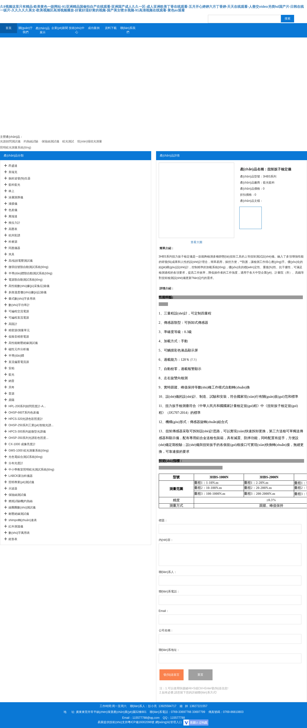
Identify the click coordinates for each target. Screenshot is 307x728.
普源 (11, 393)
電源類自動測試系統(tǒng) (26, 279)
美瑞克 (13, 172)
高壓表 (13, 229)
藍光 (11, 374)
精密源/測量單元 (19, 330)
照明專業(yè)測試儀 (21, 482)
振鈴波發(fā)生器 (19, 178)
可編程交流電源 (19, 311)
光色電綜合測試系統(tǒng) (26, 457)
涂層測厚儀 (16, 197)
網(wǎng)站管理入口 (168, 722)
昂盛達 (13, 165)
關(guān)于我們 (26, 30)
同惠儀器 (14, 248)
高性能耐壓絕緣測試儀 (23, 343)
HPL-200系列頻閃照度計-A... (27, 406)
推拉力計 (14, 222)
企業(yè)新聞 (59, 28)
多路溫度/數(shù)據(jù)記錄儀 (28, 292)
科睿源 (13, 241)
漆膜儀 (13, 203)
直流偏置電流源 (19, 362)
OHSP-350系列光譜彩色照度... (28, 438)
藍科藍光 (14, 184)
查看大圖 (196, 242)
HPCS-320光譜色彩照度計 (26, 419)
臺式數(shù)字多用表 (22, 298)
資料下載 (111, 28)
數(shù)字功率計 (19, 305)
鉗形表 (13, 539)
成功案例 (94, 28)
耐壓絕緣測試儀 (19, 514)
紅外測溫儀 (16, 526)
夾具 (11, 254)
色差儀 (13, 210)
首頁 (8, 28)
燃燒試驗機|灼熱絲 (21, 501)
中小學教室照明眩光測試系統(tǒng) (31, 469)
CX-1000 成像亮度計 (22, 444)
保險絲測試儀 (17, 495)
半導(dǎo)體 (16, 355)
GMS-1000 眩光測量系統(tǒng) (29, 450)
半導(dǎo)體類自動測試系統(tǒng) (30, 273)
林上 (11, 191)
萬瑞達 (13, 216)
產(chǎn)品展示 (43, 30)
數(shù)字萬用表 (19, 532)
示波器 (13, 488)
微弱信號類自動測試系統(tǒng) (28, 267)
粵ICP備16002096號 (141, 722)
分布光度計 (16, 463)
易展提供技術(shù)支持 (113, 722)
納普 (11, 381)
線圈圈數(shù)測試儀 (22, 507)
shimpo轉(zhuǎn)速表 (23, 520)
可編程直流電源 (19, 317)
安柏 (11, 368)
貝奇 (11, 387)
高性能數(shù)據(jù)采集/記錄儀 (29, 286)
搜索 (287, 18)
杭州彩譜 (14, 235)
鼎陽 (11, 400)
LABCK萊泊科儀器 (21, 476)
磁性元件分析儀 (19, 349)
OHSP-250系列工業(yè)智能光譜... (31, 425)
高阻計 (13, 324)
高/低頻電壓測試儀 (21, 260)
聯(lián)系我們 (128, 30)
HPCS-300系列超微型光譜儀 (27, 431)
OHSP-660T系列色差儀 (24, 412)
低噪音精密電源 (19, 336)
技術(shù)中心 (76, 30)
